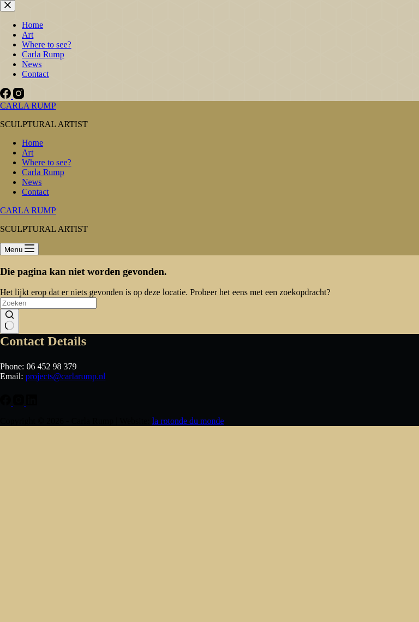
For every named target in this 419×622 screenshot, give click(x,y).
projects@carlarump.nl (66, 376)
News (31, 182)
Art (27, 152)
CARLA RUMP (28, 105)
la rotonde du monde (188, 608)
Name (29, 455)
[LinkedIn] (31, 589)
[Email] (90, 435)
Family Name (42, 491)
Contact (35, 191)
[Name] (90, 471)
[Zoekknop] (9, 321)
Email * (31, 419)
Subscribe (90, 536)
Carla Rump (43, 172)
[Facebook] (6, 589)
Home (32, 142)
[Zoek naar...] (48, 303)
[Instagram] (19, 589)
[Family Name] (90, 507)
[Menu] (19, 249)
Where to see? (46, 162)
